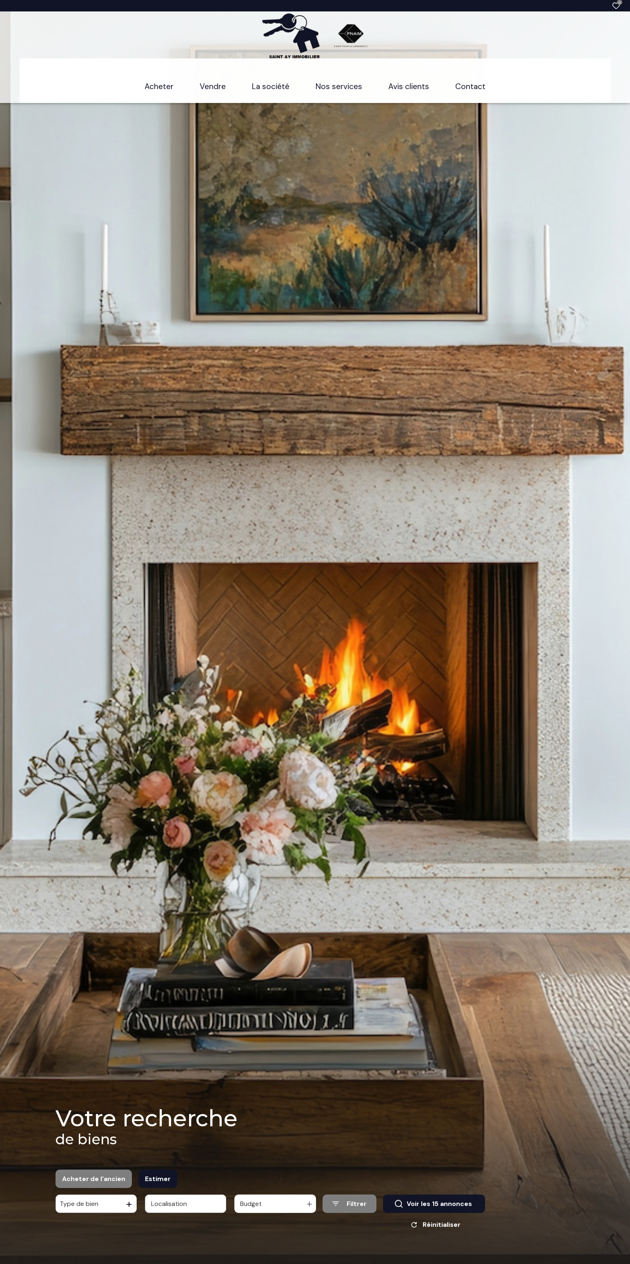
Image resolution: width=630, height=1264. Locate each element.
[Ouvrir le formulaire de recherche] (349, 1206)
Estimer (158, 1181)
